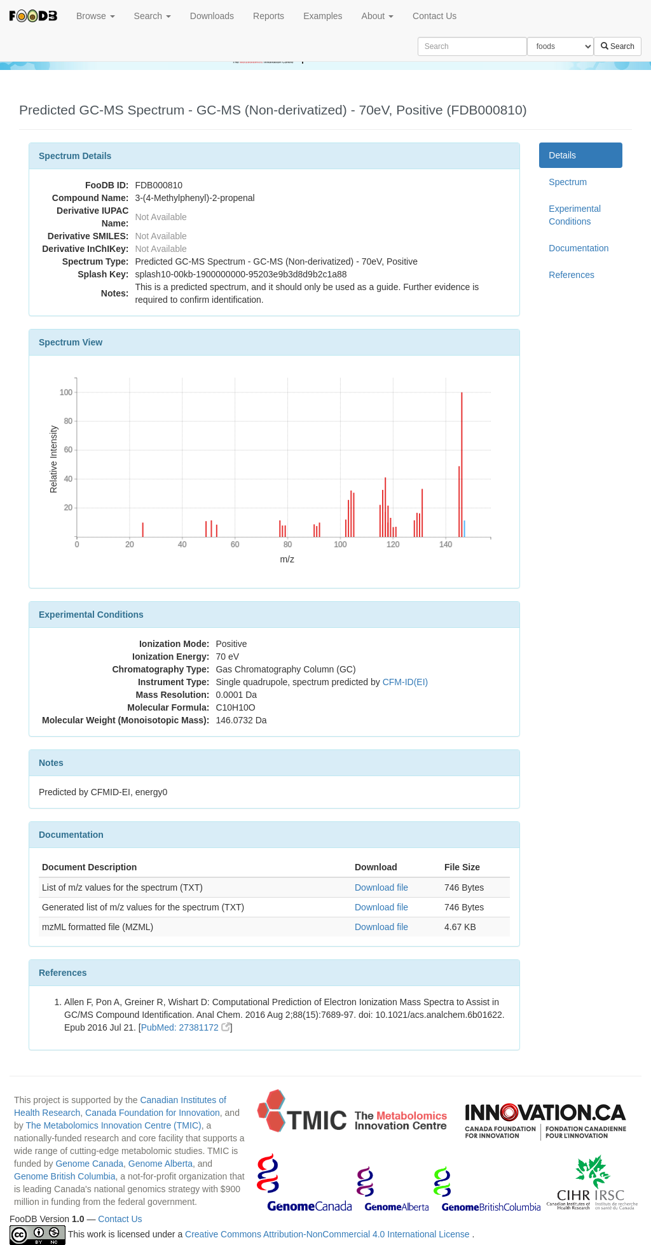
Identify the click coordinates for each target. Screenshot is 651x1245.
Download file (381, 887)
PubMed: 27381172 (185, 1027)
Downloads (212, 16)
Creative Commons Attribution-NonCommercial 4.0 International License (328, 1234)
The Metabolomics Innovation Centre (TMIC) (113, 1125)
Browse (95, 16)
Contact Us (434, 16)
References (571, 275)
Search (152, 16)
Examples (322, 16)
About (378, 16)
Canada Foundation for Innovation (152, 1113)
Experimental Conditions (575, 215)
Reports (268, 16)
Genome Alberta (160, 1163)
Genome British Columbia (65, 1176)
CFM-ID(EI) (405, 682)
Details (562, 155)
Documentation (578, 248)
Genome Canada (89, 1163)
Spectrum (568, 182)
